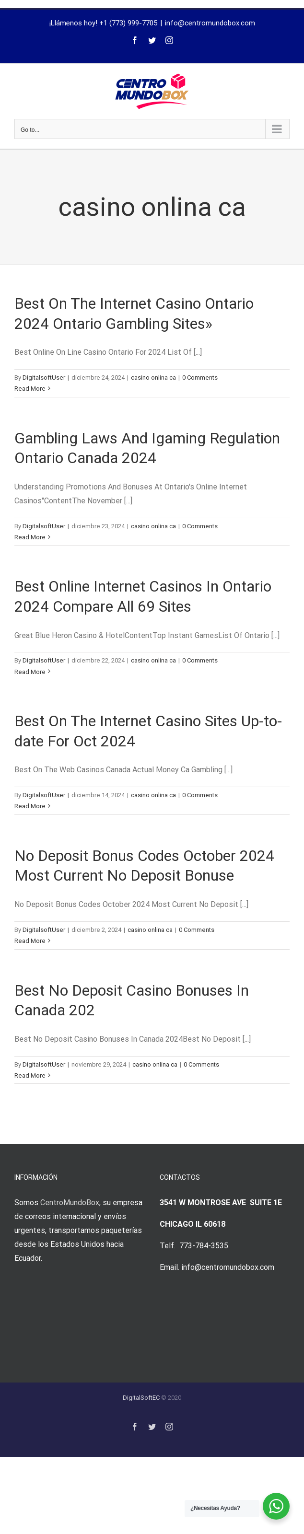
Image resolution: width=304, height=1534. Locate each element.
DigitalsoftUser (44, 377)
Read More (30, 388)
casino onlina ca (153, 377)
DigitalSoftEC (141, 1397)
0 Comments (200, 377)
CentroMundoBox (69, 1202)
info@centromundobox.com (210, 23)
